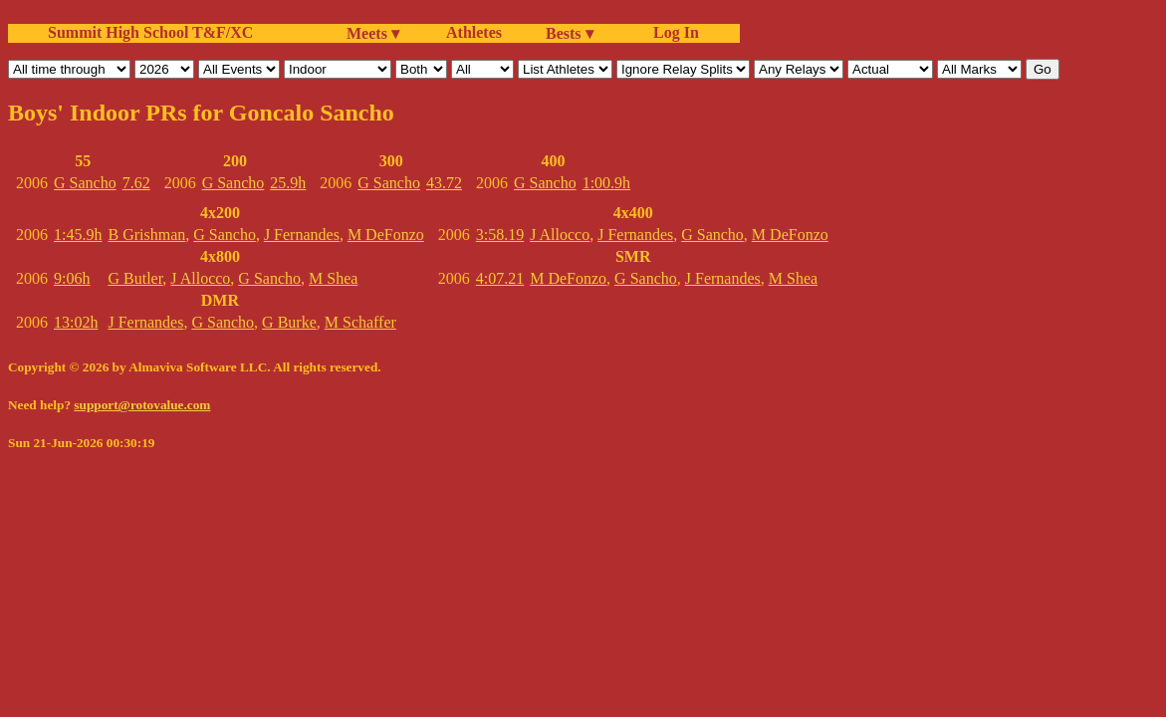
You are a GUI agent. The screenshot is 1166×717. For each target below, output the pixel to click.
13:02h (76, 322)
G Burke (289, 322)
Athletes (474, 32)
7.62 (136, 182)
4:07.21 (500, 278)
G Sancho (85, 182)
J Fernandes (302, 234)
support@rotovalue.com (142, 404)
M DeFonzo (386, 234)
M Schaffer (360, 322)
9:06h (72, 278)
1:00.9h (606, 182)
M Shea (333, 278)
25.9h (288, 182)
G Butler (135, 278)
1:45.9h (78, 234)
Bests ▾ (569, 33)
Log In (672, 32)
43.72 (444, 182)
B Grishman (146, 234)
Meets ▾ (373, 33)
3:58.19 (500, 234)
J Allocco (200, 278)
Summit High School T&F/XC (150, 32)
